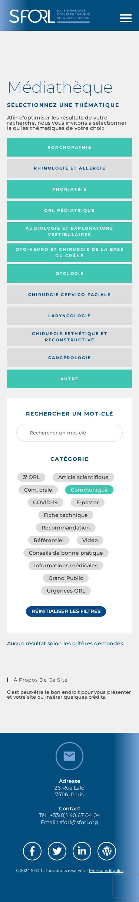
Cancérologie (69, 357)
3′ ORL (31, 477)
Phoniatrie (69, 189)
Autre (69, 378)
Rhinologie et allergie (70, 168)
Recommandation (66, 527)
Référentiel (49, 540)
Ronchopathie (69, 147)
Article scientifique (83, 477)
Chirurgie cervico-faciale (69, 294)
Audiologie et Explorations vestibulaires (69, 231)
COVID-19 (45, 502)
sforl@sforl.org (79, 822)
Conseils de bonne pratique (66, 553)
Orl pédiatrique (69, 210)
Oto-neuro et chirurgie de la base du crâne (70, 252)
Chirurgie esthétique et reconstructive (69, 336)
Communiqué (89, 489)
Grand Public (66, 578)
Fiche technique (66, 515)
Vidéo (90, 540)
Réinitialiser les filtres (66, 611)
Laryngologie (69, 315)
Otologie (70, 273)
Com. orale (38, 489)
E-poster (87, 502)
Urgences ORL (66, 590)
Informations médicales (65, 565)
